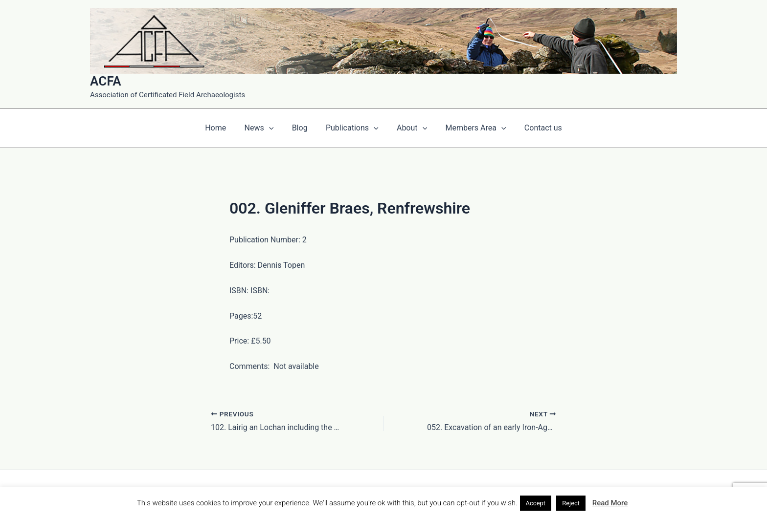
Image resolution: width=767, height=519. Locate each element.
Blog (302, 127)
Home (223, 127)
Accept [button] (536, 503)
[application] (274, 128)
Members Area (470, 128)
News (264, 128)
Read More (610, 502)
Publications (352, 128)
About (409, 128)
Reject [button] (571, 503)
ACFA (105, 81)
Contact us (535, 127)
